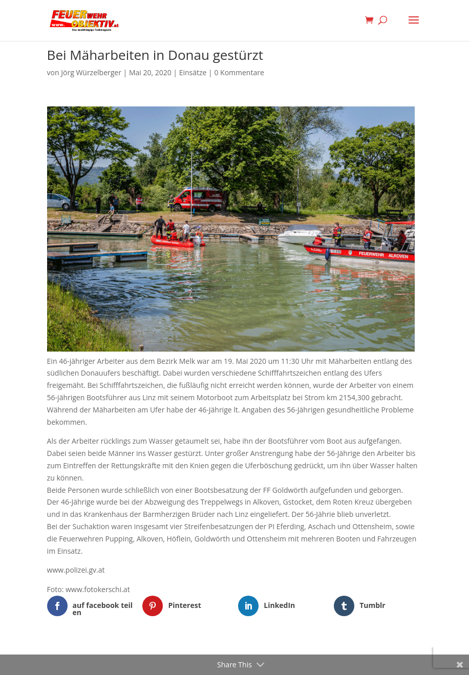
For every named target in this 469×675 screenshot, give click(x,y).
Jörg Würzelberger (91, 72)
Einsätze (193, 72)
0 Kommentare (239, 72)
